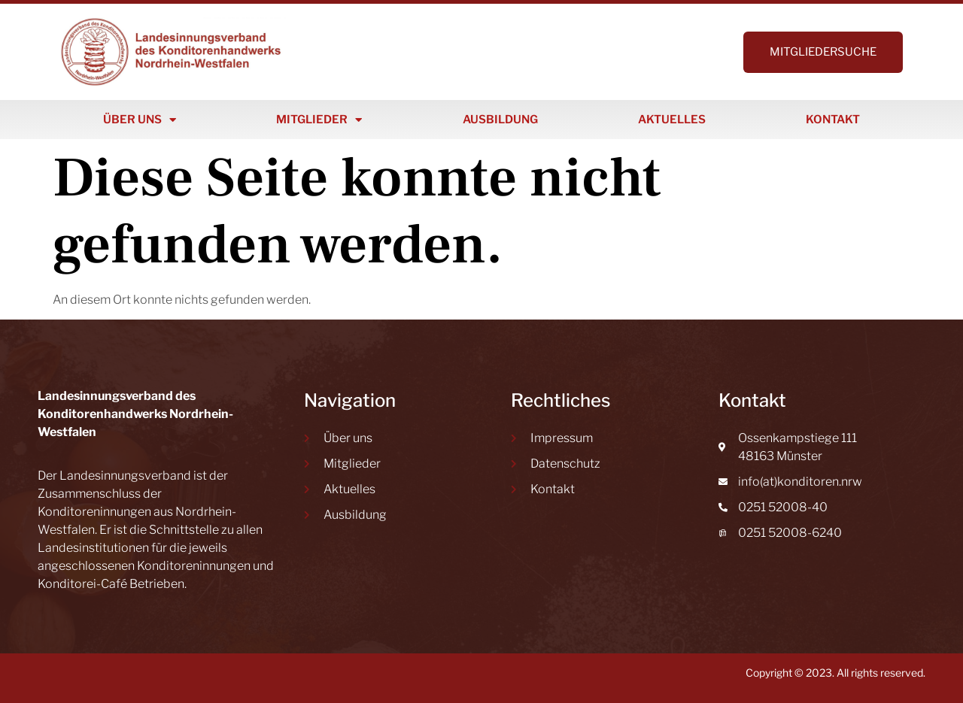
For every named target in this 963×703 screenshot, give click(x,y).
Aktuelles (672, 119)
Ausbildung (500, 119)
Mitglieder (319, 120)
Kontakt (833, 119)
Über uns (139, 120)
